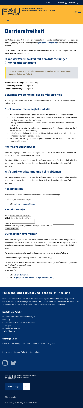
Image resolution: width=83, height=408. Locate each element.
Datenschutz (35, 352)
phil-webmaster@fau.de (25, 204)
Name (7, 215)
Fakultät (5, 343)
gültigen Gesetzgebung (47, 42)
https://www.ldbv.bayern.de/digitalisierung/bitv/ (34, 278)
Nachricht (9, 223)
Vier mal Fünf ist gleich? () (29, 226)
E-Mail (7, 218)
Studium (26, 343)
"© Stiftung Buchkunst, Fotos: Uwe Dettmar (21, 403)
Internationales (39, 343)
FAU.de (49, 3)
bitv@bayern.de (22, 275)
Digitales (51, 343)
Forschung (16, 343)
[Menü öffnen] (77, 11)
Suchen (73, 2)
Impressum (7, 352)
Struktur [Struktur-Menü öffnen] (62, 2)
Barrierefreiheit (20, 352)
